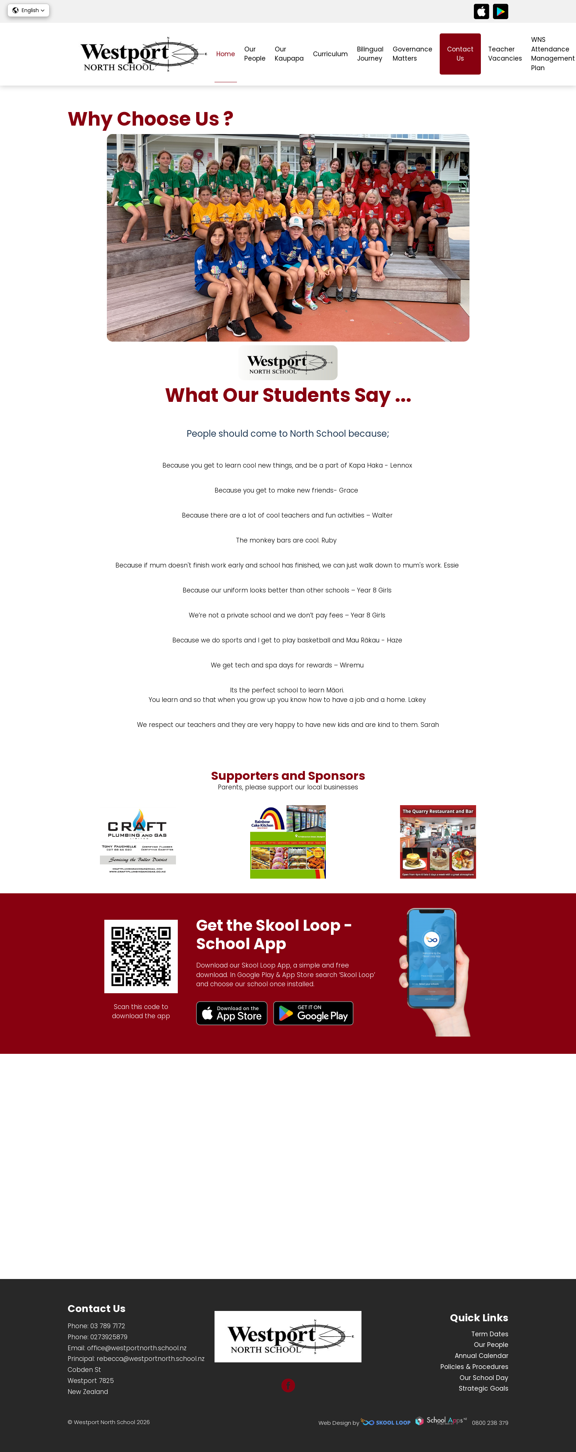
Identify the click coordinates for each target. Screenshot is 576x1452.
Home (225, 54)
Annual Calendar (481, 1355)
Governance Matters (412, 54)
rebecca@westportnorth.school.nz (151, 1359)
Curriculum (330, 54)
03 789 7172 (107, 1326)
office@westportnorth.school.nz (137, 1348)
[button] (28, 10)
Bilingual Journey (370, 54)
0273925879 (108, 1337)
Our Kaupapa (289, 54)
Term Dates (489, 1334)
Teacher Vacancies (505, 54)
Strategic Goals (483, 1388)
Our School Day (484, 1377)
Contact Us (460, 54)
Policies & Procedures (474, 1366)
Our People (255, 54)
